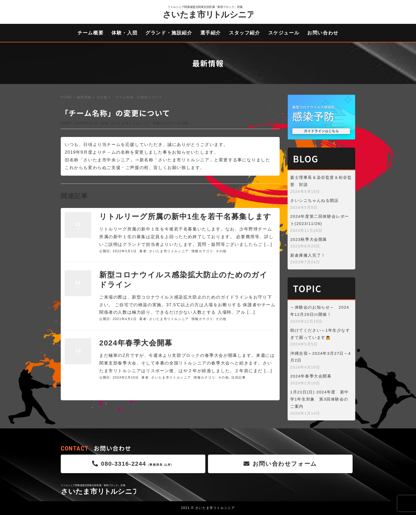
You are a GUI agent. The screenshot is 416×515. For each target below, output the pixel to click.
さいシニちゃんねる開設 (314, 200)
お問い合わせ (323, 32)
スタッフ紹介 (244, 32)
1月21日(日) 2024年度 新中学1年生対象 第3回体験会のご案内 (319, 399)
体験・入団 (124, 32)
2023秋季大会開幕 (308, 239)
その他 (101, 97)
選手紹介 (210, 32)
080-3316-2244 (133, 463)
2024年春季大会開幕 (135, 343)
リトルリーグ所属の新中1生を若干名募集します (185, 216)
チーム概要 (90, 32)
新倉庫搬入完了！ (308, 255)
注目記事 (238, 377)
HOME (66, 97)
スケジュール (284, 32)
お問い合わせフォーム (280, 463)
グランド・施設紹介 (168, 32)
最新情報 (84, 97)
